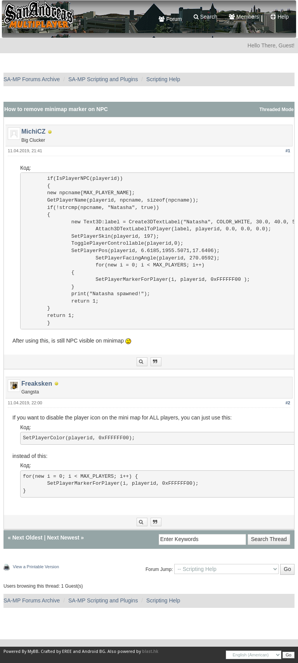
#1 (288, 150)
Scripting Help (163, 79)
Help (279, 17)
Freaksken (36, 383)
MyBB (33, 651)
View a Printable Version (36, 566)
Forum (170, 19)
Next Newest (63, 537)
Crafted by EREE (56, 651)
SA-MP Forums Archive (31, 79)
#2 (288, 402)
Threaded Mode (276, 109)
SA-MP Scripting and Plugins (103, 79)
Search (205, 17)
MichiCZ (33, 131)
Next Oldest (27, 537)
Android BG (93, 651)
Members (244, 17)
